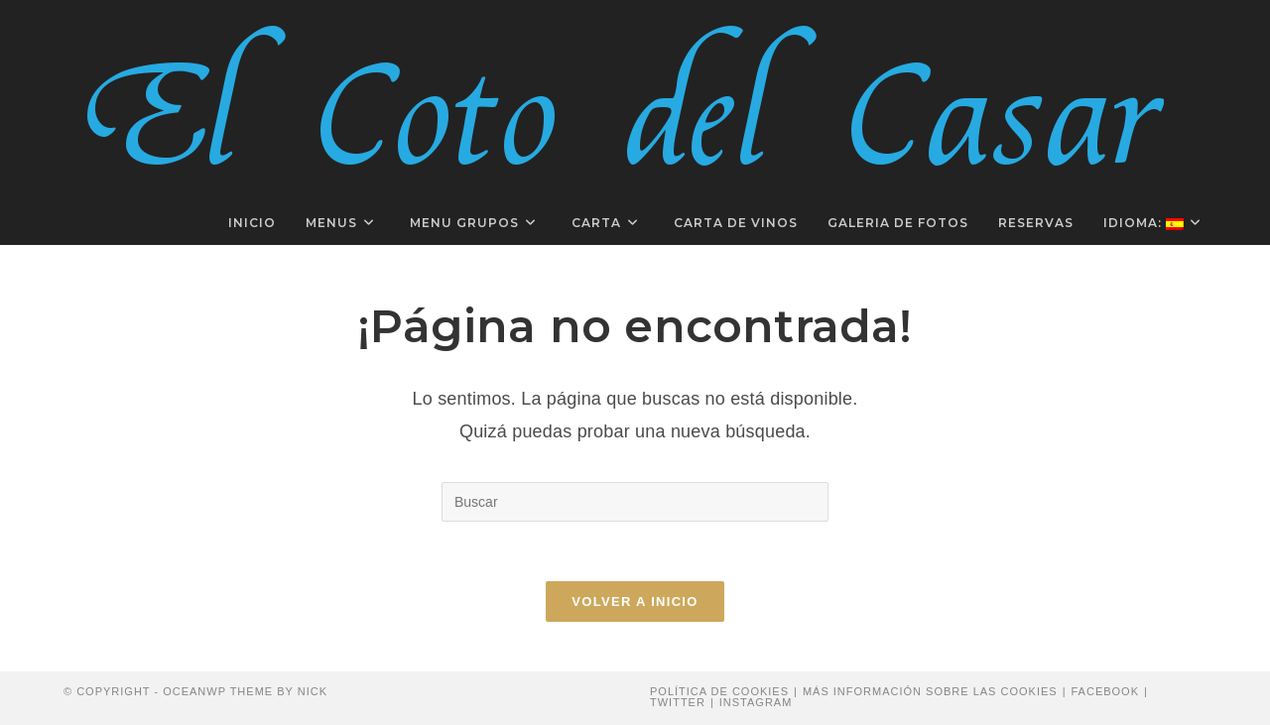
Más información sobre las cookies (930, 691)
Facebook (1105, 691)
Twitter (677, 702)
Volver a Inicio (635, 601)
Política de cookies (719, 691)
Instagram (756, 702)
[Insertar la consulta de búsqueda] (635, 502)
